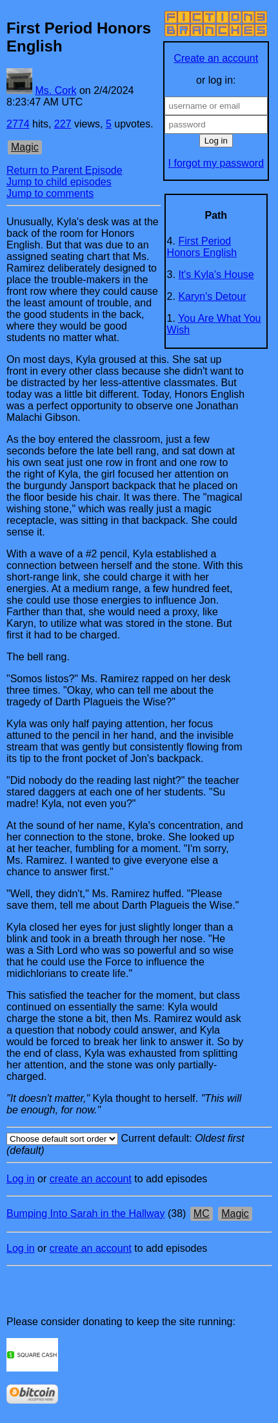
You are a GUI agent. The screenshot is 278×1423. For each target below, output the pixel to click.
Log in (20, 1178)
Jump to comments (50, 193)
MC (202, 1213)
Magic (25, 147)
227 (63, 123)
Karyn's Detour (212, 296)
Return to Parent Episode (64, 170)
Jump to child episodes (59, 181)
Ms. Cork (55, 90)
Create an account (216, 58)
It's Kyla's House (215, 274)
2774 (18, 123)
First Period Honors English (202, 247)
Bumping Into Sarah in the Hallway (85, 1213)
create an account (91, 1178)
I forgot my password (216, 163)
